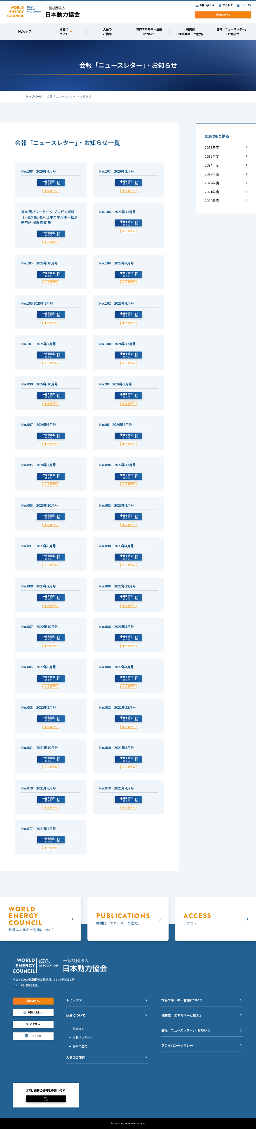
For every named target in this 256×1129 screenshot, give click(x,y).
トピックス (74, 1000)
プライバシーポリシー (177, 1045)
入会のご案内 (75, 1057)
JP (242, 5)
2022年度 (212, 183)
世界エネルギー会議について (181, 1000)
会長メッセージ (83, 1037)
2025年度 (212, 156)
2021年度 (212, 191)
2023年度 (212, 174)
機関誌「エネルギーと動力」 (181, 1015)
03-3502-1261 (30, 985)
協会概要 (78, 1029)
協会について (75, 1015)
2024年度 (212, 165)
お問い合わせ (206, 5)
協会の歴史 (80, 1046)
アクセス (228, 5)
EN (249, 5)
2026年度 (212, 147)
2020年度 (212, 200)
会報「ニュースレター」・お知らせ (185, 1030)
